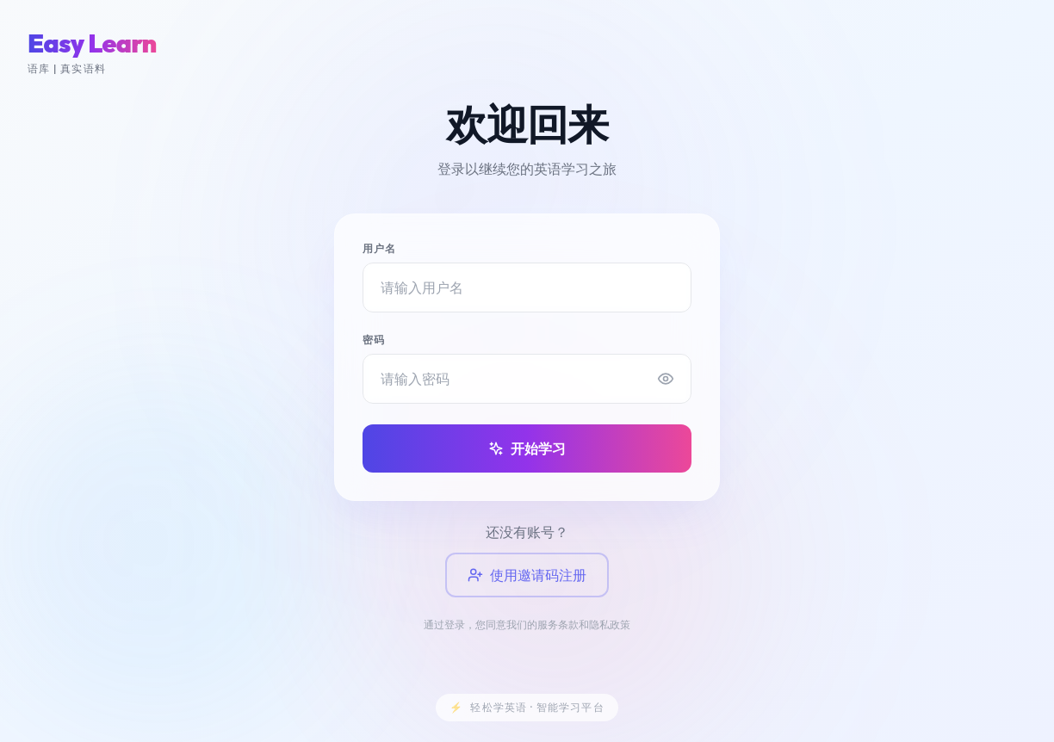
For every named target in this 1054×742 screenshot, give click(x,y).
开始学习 (527, 448)
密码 (374, 339)
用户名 (380, 248)
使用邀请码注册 (527, 575)
